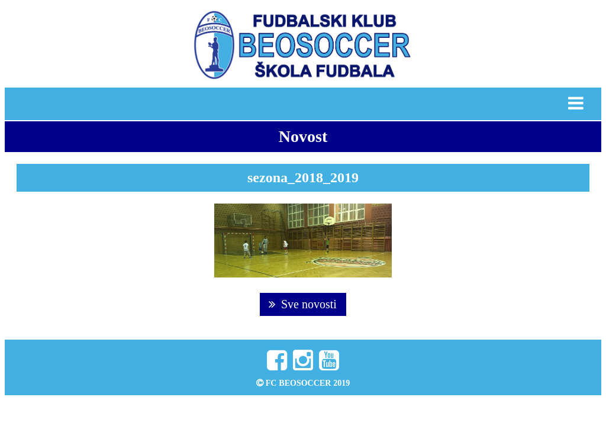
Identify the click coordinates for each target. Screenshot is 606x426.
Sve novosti (303, 304)
